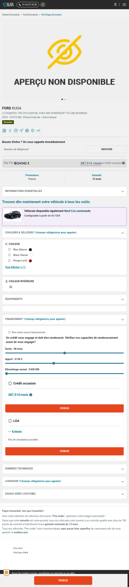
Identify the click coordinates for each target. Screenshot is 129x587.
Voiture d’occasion (12, 14)
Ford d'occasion (31, 14)
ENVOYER (106, 149)
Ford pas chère (20, 552)
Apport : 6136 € (14, 359)
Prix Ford (17, 548)
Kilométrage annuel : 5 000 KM (22, 369)
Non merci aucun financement (28, 332)
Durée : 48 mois (14, 348)
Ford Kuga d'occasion (51, 14)
